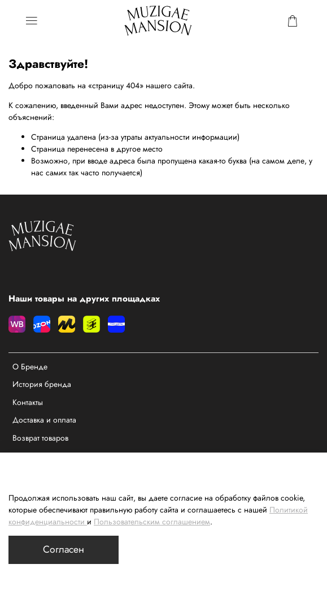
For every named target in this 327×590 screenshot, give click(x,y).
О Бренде (29, 366)
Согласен (63, 549)
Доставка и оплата (44, 419)
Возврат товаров (40, 437)
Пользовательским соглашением (152, 521)
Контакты (27, 402)
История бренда (41, 384)
